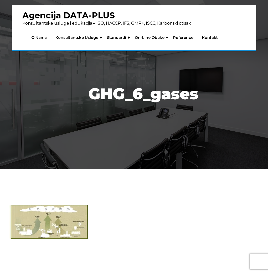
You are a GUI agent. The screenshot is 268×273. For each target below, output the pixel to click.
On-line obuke (149, 37)
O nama (39, 37)
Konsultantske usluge (76, 37)
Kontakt (210, 37)
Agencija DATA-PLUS (68, 15)
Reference (183, 37)
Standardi (116, 37)
